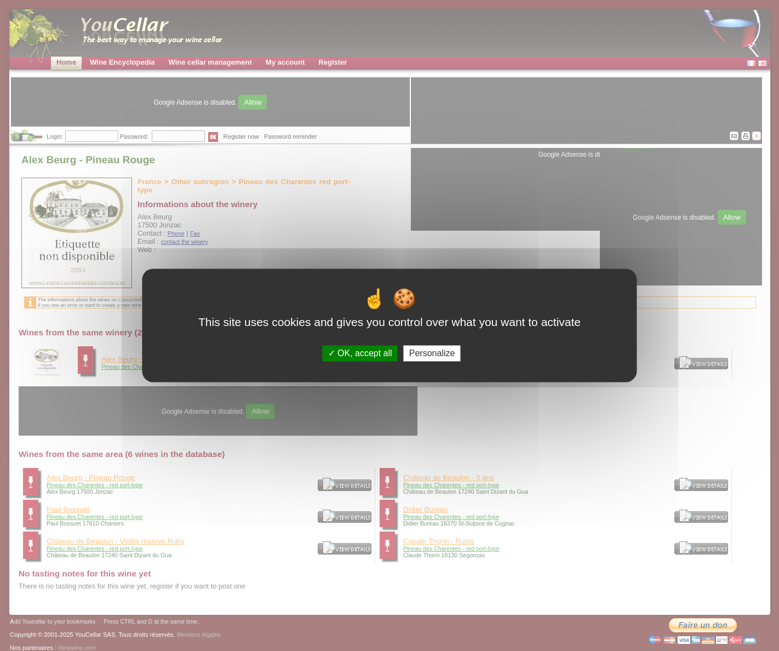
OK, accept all (360, 353)
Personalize (432, 353)
